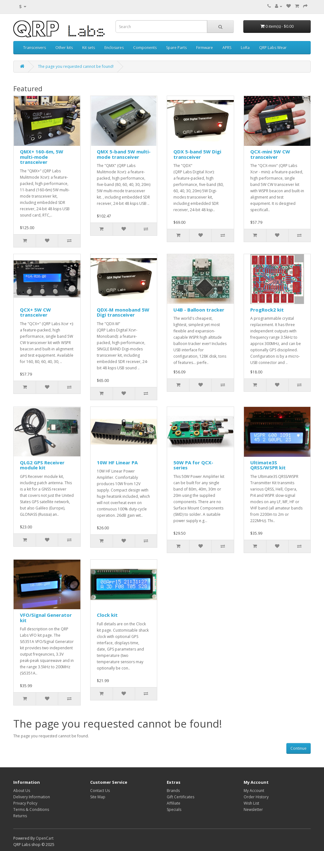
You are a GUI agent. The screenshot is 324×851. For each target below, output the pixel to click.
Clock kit (107, 615)
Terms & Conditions (31, 809)
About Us (21, 790)
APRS (226, 47)
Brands (173, 790)
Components (145, 47)
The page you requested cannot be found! (76, 66)
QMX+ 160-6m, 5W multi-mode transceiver (41, 156)
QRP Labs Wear (273, 47)
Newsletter (253, 809)
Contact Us (100, 790)
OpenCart (44, 838)
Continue (298, 748)
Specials (174, 809)
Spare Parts (176, 47)
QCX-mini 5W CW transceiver (270, 154)
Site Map (97, 797)
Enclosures (114, 47)
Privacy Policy (25, 803)
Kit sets (88, 47)
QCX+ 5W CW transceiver (35, 312)
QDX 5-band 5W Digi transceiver (197, 154)
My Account (254, 790)
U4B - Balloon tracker (198, 309)
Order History (256, 797)
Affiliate (173, 803)
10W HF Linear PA (117, 462)
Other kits (64, 47)
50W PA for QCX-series (193, 465)
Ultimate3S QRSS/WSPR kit (268, 465)
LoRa (245, 47)
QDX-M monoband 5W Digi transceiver (123, 312)
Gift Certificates (180, 797)
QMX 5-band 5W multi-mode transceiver (124, 154)
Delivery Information (31, 797)
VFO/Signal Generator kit (46, 617)
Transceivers (34, 47)
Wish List (251, 803)
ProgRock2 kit (267, 309)
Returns (20, 815)
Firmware (204, 47)
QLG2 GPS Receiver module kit (42, 465)
